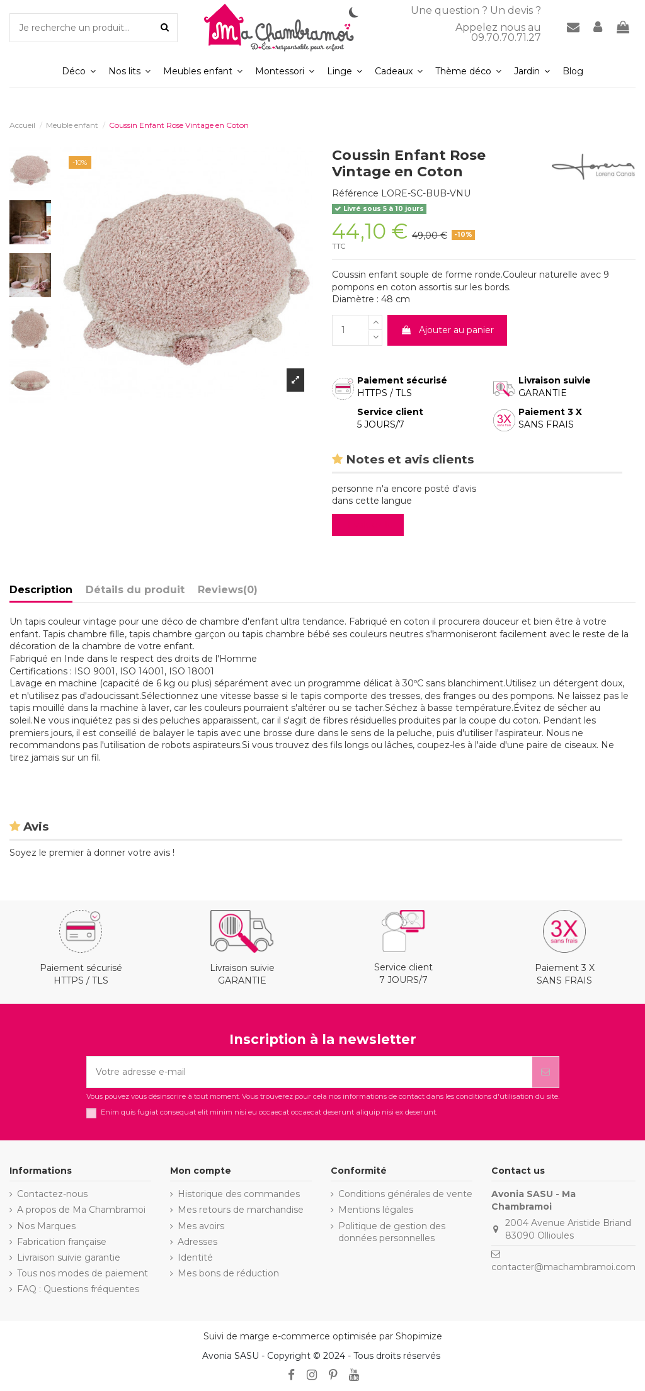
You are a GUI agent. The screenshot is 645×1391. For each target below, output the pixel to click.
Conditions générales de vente (405, 1194)
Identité (195, 1257)
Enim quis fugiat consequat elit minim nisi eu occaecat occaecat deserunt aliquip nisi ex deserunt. (269, 1112)
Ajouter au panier (447, 330)
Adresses (197, 1241)
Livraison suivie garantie (68, 1257)
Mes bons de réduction (228, 1273)
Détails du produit (135, 590)
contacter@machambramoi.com (563, 1267)
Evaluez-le (370, 524)
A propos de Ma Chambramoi (81, 1209)
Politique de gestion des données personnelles (391, 1232)
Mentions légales (375, 1209)
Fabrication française (61, 1241)
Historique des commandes (239, 1194)
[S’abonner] (545, 1072)
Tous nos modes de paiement (82, 1273)
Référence (355, 193)
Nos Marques (46, 1226)
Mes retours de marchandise (241, 1209)
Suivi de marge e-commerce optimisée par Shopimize (322, 1336)
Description (40, 590)
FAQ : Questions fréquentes (78, 1289)
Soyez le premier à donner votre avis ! (91, 852)
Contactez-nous (52, 1194)
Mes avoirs (201, 1226)
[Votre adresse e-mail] (309, 1072)
